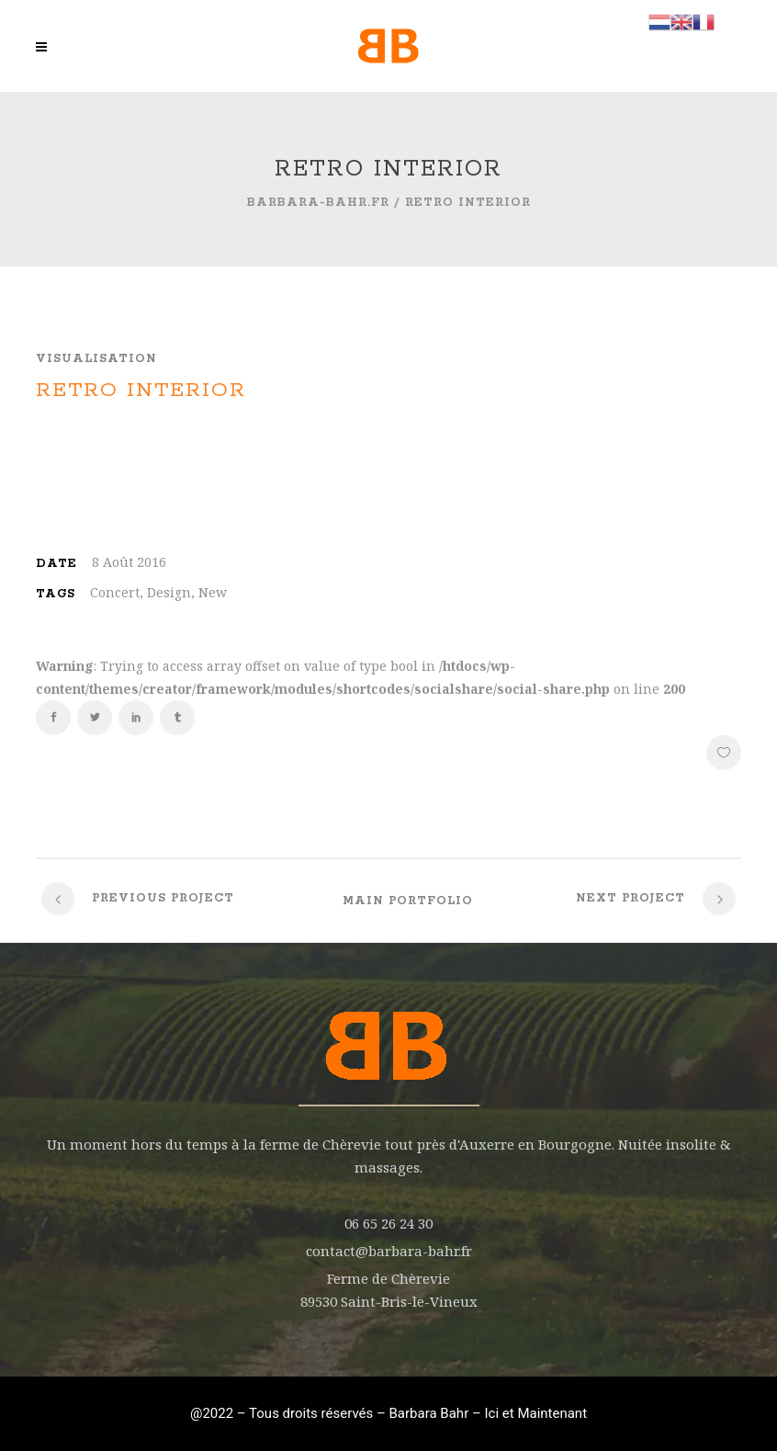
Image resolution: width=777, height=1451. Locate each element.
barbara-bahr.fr (318, 203)
